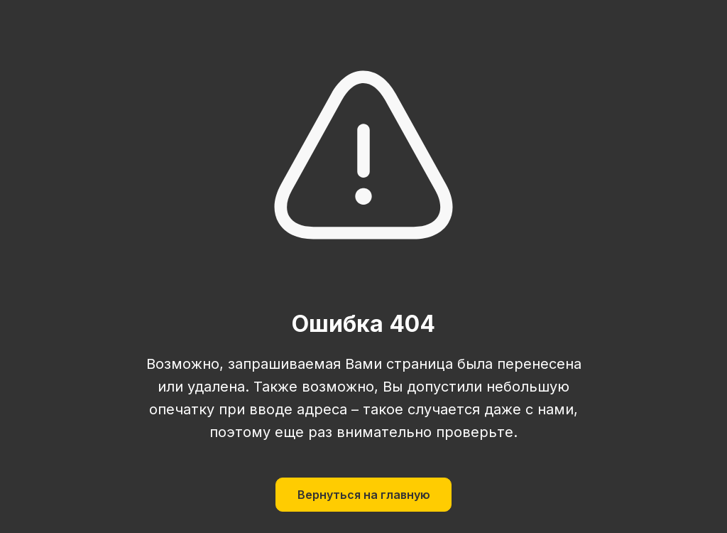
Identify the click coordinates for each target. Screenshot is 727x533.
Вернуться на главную (363, 495)
